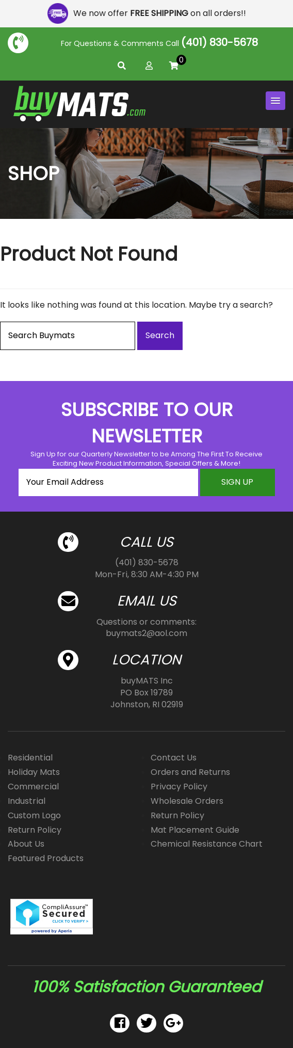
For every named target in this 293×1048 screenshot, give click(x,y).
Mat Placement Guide (195, 830)
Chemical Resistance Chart (207, 844)
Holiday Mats (34, 772)
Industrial (26, 801)
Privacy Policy (179, 786)
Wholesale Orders (187, 801)
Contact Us (174, 758)
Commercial (33, 786)
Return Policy (34, 830)
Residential (30, 758)
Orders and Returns (190, 772)
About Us (26, 844)
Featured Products (46, 858)
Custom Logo (34, 815)
